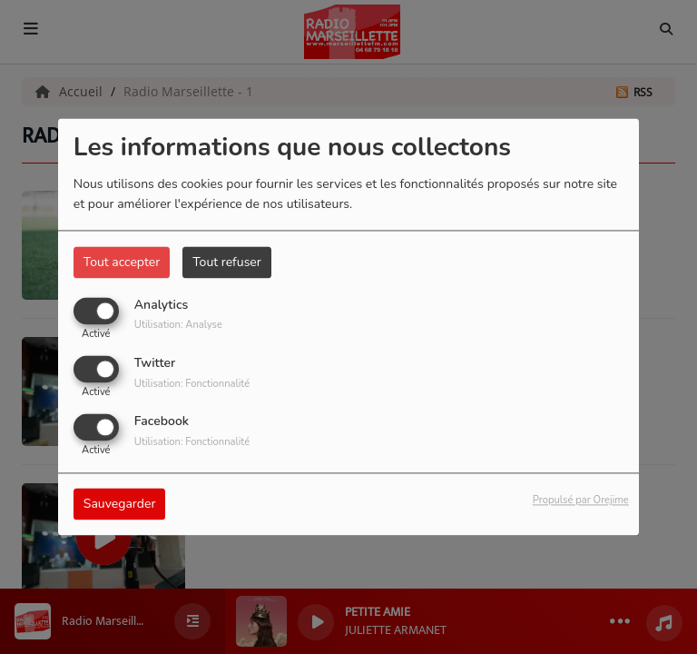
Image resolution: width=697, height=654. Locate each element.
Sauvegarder (119, 504)
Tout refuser (226, 262)
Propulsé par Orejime (581, 501)
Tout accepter (121, 262)
